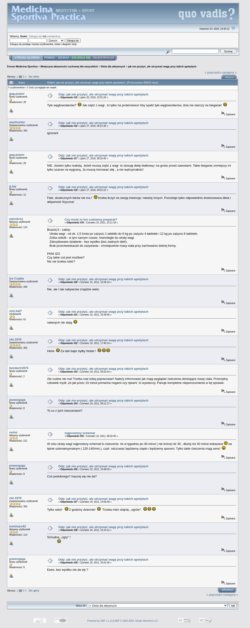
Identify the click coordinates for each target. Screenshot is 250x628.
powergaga (17, 400)
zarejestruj (53, 36)
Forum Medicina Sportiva (22, 66)
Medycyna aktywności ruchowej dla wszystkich (69, 66)
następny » (229, 72)
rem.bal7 (15, 311)
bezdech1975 (18, 368)
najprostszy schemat (80, 433)
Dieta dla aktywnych (113, 66)
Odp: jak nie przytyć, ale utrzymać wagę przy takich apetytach (103, 94)
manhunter (17, 122)
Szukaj (63, 57)
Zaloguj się (35, 36)
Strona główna (27, 57)
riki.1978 (15, 339)
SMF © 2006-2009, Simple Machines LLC (136, 621)
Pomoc (49, 57)
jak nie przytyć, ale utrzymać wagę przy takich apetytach (162, 66)
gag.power (17, 93)
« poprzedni (213, 72)
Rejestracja (103, 57)
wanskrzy (16, 219)
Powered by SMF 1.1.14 (99, 621)
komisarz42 (17, 526)
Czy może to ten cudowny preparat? (91, 219)
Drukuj (229, 77)
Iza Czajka (16, 278)
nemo (13, 432)
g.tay (12, 186)
